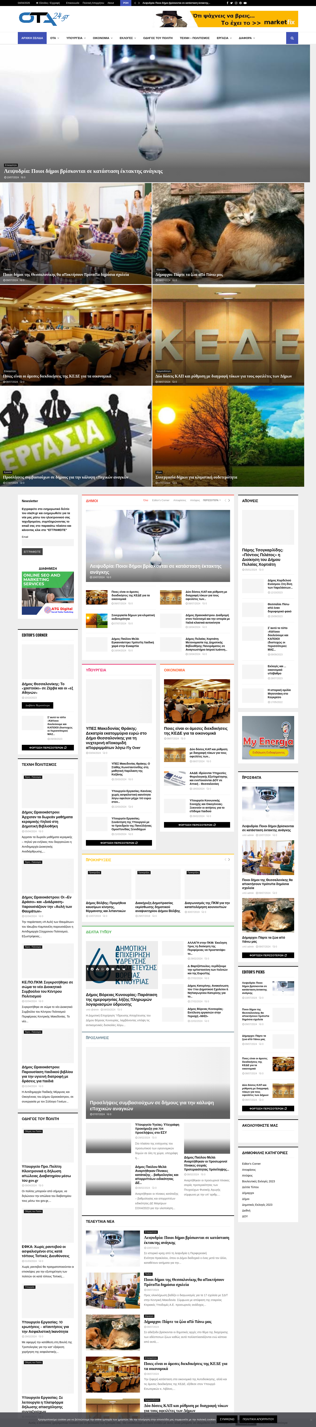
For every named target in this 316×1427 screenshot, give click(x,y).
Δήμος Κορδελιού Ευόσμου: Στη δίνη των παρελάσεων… (280, 300)
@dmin (95, 725)
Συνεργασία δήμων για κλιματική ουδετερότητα (269, 191)
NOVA (238, 1345)
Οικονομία (101, 38)
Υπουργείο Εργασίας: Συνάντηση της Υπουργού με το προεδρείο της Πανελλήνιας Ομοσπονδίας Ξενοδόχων (132, 540)
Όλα (145, 216)
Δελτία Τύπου (99, 647)
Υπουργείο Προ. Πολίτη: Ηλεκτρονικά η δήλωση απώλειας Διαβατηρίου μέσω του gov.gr (46, 890)
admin (250, 551)
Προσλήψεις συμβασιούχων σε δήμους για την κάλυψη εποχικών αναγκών (197, 191)
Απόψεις (195, 216)
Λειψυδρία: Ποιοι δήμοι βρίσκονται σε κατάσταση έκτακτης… (176, 3)
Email (25, 253)
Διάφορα (245, 38)
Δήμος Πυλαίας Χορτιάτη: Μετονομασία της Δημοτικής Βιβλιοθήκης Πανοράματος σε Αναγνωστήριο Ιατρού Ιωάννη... (206, 360)
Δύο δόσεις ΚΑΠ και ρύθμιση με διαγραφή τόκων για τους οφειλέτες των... (206, 311)
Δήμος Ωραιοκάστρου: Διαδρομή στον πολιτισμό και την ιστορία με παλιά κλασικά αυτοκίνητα (208, 335)
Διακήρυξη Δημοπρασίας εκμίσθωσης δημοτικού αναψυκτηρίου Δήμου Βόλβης (157, 623)
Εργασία (222, 38)
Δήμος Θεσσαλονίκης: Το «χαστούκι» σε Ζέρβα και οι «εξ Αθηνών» (47, 404)
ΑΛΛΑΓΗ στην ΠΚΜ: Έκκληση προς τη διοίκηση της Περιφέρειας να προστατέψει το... (207, 664)
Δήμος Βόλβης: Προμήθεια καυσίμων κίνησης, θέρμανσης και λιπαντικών (106, 623)
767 (123, 1283)
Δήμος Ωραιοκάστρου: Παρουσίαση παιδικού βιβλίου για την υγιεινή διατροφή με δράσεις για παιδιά (47, 790)
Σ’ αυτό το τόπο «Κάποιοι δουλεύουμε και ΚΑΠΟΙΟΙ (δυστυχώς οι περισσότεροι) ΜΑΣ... (59, 442)
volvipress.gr (243, 1355)
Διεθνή (246, 926)
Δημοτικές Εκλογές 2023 (257, 920)
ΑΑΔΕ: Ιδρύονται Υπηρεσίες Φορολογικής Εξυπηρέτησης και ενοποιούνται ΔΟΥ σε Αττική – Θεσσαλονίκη (208, 494)
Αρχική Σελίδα (32, 38)
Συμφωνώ (228, 1420)
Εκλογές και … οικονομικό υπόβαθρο (277, 386)
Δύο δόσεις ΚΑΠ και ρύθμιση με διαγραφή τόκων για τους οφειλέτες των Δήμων (116, 188)
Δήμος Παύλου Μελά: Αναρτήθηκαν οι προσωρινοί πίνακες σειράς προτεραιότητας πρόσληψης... (206, 879)
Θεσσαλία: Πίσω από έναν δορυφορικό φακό (280, 324)
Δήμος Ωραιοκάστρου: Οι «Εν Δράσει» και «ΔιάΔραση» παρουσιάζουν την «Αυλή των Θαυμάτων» (47, 621)
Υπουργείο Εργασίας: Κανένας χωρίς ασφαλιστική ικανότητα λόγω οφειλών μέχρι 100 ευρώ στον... (132, 512)
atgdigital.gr (242, 1323)
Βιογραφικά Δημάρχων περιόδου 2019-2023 (47, 1339)
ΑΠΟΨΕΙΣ (250, 216)
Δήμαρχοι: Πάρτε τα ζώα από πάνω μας (274, 140)
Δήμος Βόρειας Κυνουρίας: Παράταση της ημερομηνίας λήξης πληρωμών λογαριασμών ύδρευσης (121, 716)
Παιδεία (245, 77)
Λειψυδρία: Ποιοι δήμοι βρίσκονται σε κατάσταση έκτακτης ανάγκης (83, 138)
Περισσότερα (210, 216)
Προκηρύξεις (98, 575)
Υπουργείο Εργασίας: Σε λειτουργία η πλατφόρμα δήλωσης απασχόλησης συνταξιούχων (42, 1121)
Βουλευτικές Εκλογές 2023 (258, 897)
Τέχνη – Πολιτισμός (195, 38)
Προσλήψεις (97, 753)
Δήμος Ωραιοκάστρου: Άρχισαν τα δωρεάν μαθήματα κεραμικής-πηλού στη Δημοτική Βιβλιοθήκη (47, 536)
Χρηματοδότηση (90, 178)
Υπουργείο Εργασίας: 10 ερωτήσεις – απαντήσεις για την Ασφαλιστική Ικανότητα (45, 1043)
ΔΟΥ (245, 932)
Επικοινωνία (72, 3)
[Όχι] (311, 1420)
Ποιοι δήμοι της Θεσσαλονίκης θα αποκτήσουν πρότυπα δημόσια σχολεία (274, 85)
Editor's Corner (160, 216)
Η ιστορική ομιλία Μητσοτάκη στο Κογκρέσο (279, 410)
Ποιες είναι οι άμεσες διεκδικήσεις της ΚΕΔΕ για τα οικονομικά (35, 191)
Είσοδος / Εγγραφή (48, 3)
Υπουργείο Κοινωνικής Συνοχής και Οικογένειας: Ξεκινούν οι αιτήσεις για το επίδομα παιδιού (207, 522)
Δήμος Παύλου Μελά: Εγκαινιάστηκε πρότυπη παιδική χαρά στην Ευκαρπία (133, 358)
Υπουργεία (74, 38)
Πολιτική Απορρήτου (93, 3)
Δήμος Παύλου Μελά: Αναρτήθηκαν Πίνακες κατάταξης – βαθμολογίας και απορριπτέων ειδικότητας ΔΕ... (156, 891)
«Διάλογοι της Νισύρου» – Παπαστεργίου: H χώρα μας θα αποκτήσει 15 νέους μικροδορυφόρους (186, 1250)
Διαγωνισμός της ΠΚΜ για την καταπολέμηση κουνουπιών (207, 621)
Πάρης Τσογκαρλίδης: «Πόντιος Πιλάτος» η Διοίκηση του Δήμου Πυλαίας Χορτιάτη (262, 273)
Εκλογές (126, 38)
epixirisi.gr (241, 1334)
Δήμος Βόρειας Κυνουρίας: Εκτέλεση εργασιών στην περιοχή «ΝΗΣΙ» (205, 729)
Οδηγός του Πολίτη (158, 38)
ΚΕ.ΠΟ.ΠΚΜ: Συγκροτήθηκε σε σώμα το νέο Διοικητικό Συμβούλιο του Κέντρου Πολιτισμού (47, 705)
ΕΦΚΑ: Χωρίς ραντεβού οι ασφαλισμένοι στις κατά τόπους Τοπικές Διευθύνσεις (45, 967)
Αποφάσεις (179, 216)
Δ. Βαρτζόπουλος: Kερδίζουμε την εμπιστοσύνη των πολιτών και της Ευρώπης (207, 686)
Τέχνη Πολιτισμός (39, 480)
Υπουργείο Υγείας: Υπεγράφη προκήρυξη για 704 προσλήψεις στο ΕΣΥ (157, 845)
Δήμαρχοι (246, 135)
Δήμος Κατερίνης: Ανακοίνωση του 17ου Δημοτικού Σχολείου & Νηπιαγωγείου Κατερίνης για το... (208, 707)
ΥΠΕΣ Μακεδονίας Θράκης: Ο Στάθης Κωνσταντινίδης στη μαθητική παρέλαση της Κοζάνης (131, 485)
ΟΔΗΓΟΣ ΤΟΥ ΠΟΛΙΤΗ (40, 834)
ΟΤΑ (53, 38)
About (111, 3)
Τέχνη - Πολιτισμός (33, 493)
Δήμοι (244, 183)
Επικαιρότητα (11, 133)
